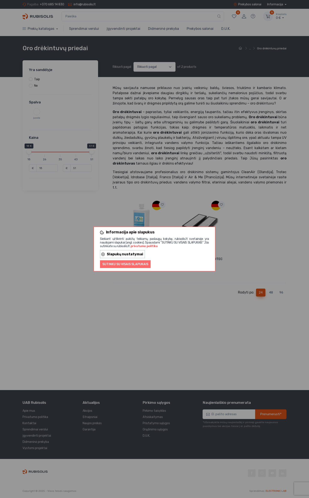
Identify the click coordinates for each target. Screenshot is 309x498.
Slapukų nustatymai (122, 254)
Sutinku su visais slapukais (125, 264)
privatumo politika (144, 246)
